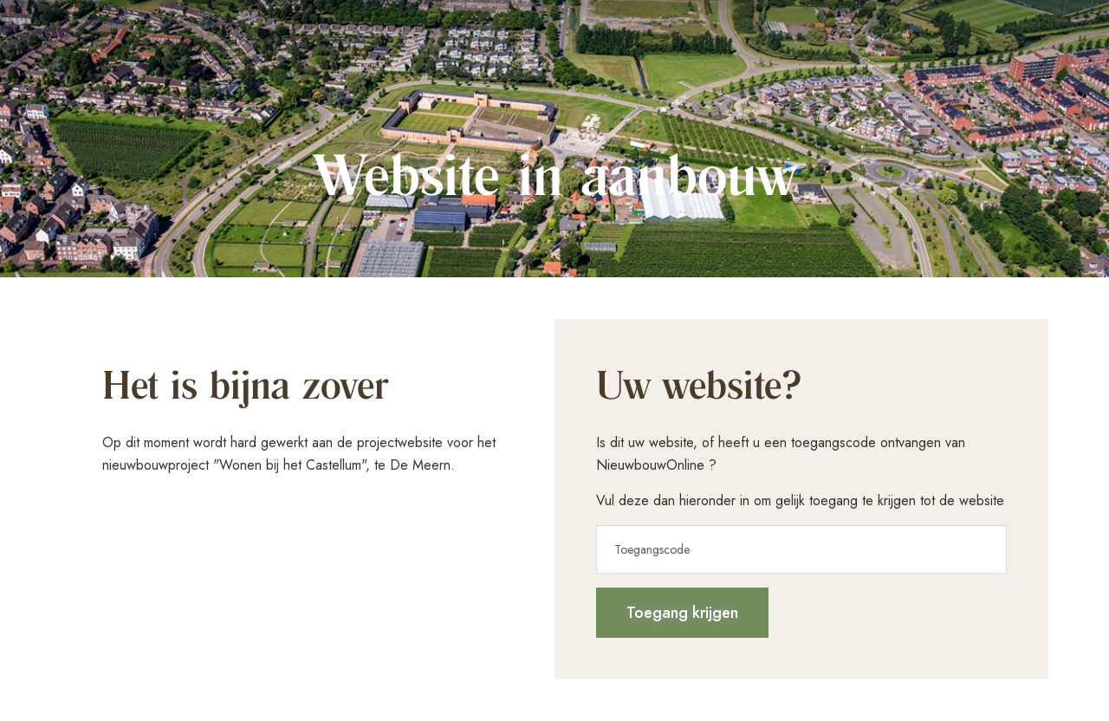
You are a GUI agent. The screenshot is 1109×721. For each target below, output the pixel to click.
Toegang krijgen (682, 612)
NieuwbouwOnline (650, 465)
